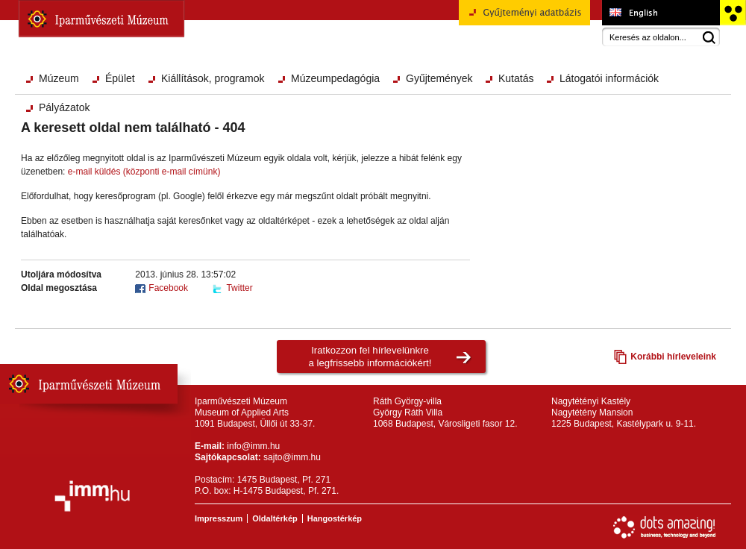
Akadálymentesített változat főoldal (732, 12)
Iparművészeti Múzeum (101, 18)
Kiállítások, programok (213, 78)
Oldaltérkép (275, 518)
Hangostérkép (334, 518)
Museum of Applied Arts (660, 12)
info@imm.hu (253, 446)
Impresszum (218, 518)
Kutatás (515, 78)
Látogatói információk (609, 78)
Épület (120, 78)
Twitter (239, 288)
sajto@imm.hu (292, 457)
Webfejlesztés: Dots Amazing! (664, 527)
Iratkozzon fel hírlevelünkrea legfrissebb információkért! (370, 356)
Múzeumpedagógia (335, 78)
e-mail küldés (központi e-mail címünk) (144, 171)
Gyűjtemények (439, 78)
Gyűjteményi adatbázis (524, 18)
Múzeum (59, 78)
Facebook (168, 288)
